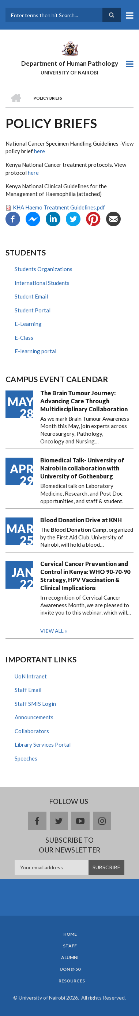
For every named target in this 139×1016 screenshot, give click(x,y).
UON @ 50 (70, 969)
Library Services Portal (43, 744)
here (39, 151)
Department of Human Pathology (69, 63)
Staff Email (28, 689)
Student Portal (32, 310)
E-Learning (28, 323)
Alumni (70, 957)
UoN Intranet (31, 676)
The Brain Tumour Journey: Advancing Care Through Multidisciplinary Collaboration (84, 400)
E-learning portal (35, 351)
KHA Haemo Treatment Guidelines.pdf (59, 207)
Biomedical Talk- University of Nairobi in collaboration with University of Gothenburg (82, 468)
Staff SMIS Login (35, 703)
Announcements (34, 717)
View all (52, 631)
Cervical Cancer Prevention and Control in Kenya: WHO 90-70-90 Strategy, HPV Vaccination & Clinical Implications (85, 575)
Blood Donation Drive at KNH (81, 519)
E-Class (24, 337)
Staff (70, 946)
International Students (42, 283)
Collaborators (32, 731)
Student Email (31, 296)
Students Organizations (43, 269)
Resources (72, 981)
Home (70, 934)
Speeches (26, 758)
